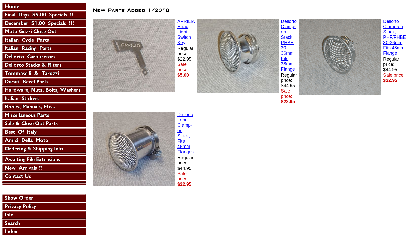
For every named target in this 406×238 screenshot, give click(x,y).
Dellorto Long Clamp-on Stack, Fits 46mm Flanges (185, 133)
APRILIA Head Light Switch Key (186, 32)
